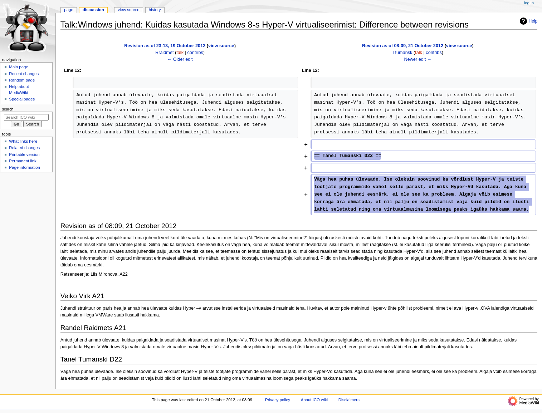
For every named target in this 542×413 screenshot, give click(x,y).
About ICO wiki (314, 400)
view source (221, 45)
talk (180, 52)
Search (8, 109)
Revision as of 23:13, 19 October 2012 (164, 45)
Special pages (22, 99)
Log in (529, 3)
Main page (18, 67)
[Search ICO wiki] (26, 117)
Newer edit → (417, 59)
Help (528, 21)
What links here (23, 141)
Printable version (24, 154)
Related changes (24, 148)
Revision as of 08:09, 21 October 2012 (402, 45)
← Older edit (179, 59)
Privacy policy (277, 400)
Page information (24, 167)
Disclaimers (349, 400)
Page (68, 10)
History (155, 10)
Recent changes (24, 74)
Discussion (93, 10)
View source (128, 10)
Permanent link (22, 161)
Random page (22, 80)
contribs (195, 52)
